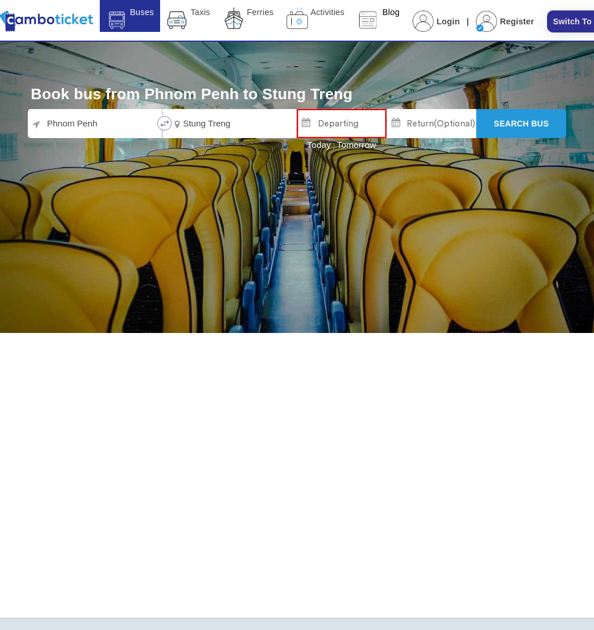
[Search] (521, 123)
